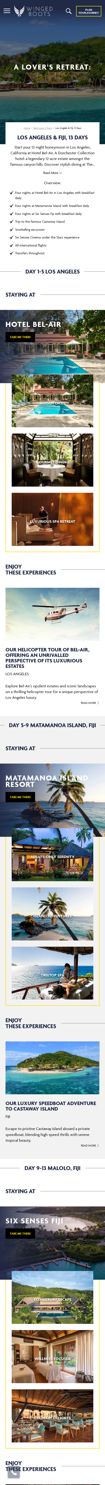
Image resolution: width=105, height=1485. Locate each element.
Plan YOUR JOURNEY (88, 11)
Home (27, 128)
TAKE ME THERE (20, 337)
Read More (50, 173)
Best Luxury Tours (42, 128)
